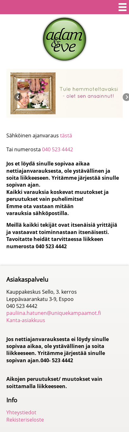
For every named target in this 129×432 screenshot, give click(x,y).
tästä (66, 135)
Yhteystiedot (21, 412)
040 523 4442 (57, 149)
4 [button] (74, 122)
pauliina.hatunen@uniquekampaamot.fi (53, 312)
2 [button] (60, 122)
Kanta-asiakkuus (25, 320)
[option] (64, 93)
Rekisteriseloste (25, 419)
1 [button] (53, 122)
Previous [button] (18, 97)
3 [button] (67, 122)
